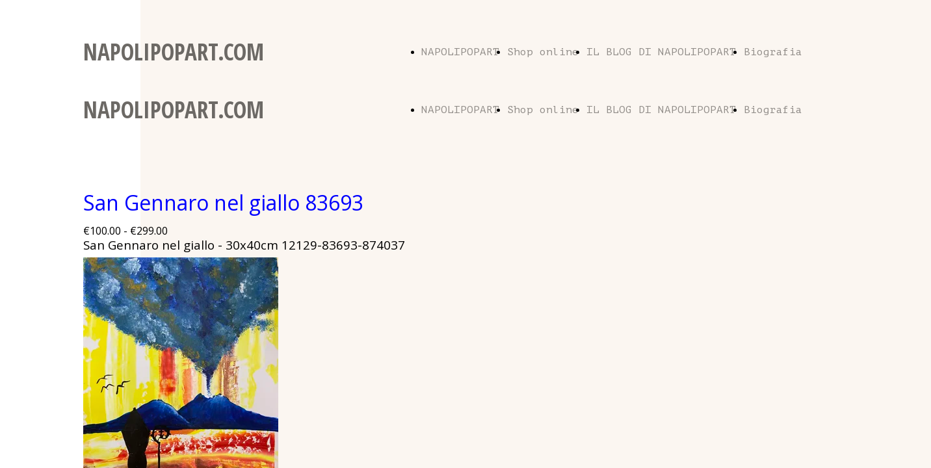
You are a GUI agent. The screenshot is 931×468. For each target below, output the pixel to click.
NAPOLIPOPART (460, 52)
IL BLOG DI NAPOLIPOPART (661, 52)
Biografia (773, 52)
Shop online (543, 52)
